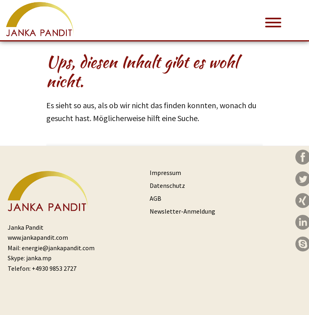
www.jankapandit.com (38, 237)
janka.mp (39, 258)
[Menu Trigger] (273, 22)
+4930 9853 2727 (54, 268)
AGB (155, 198)
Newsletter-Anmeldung (182, 211)
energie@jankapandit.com (58, 248)
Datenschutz (167, 185)
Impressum (165, 173)
